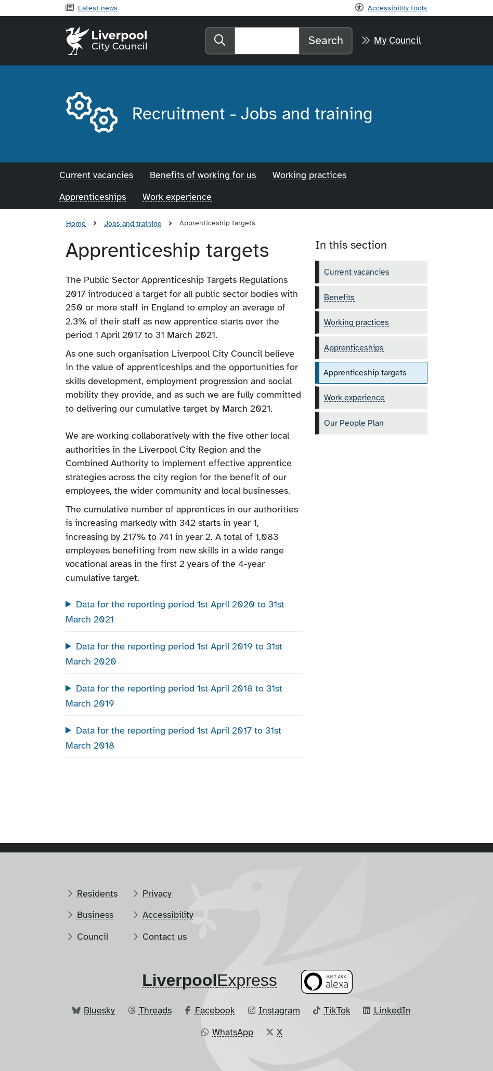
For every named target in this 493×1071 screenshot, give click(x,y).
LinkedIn (392, 1010)
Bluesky (99, 1010)
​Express (209, 980)
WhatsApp (232, 1032)
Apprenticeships (92, 196)
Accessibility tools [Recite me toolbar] (397, 7)
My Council (397, 40)
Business (95, 914)
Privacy (157, 893)
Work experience (177, 196)
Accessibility (167, 914)
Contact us (164, 936)
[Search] (267, 40)
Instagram (279, 1010)
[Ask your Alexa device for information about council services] (327, 982)
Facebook (215, 1010)
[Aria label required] (90, 114)
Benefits (339, 297)
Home (76, 223)
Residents (97, 893)
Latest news (98, 7)
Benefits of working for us (203, 175)
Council (92, 936)
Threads (155, 1010)
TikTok (337, 1010)
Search (325, 40)
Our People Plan (354, 423)
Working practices (309, 175)
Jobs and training (133, 223)
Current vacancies (96, 175)
